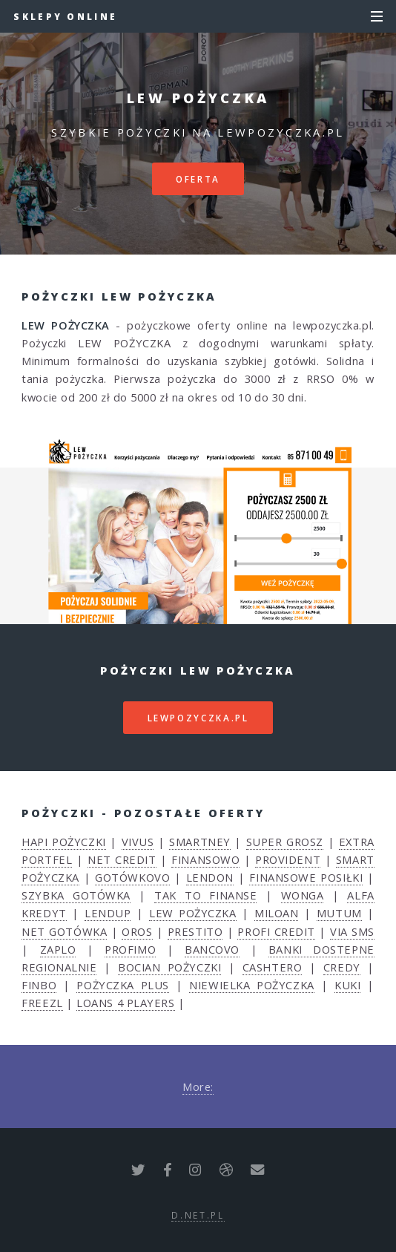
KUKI (347, 984)
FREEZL (42, 1002)
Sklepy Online (65, 16)
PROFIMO (130, 949)
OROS (137, 931)
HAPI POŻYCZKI (63, 841)
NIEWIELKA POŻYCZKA (251, 984)
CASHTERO (272, 967)
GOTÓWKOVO (132, 877)
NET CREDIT (122, 859)
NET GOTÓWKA (64, 931)
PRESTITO (195, 931)
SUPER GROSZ (284, 841)
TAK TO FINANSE (205, 895)
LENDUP (108, 912)
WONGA (302, 895)
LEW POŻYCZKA (193, 912)
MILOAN (276, 912)
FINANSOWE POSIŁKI (306, 877)
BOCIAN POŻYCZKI (169, 967)
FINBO (39, 984)
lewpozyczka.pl (198, 718)
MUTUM (339, 912)
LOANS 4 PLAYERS (125, 1002)
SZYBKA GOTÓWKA (76, 895)
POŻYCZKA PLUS (122, 984)
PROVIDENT (287, 859)
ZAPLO (58, 949)
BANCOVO (212, 949)
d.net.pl (197, 1215)
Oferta (198, 179)
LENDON (210, 877)
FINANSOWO (205, 859)
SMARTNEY (199, 841)
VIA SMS (352, 931)
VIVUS (138, 841)
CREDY (341, 967)
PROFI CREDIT (275, 931)
